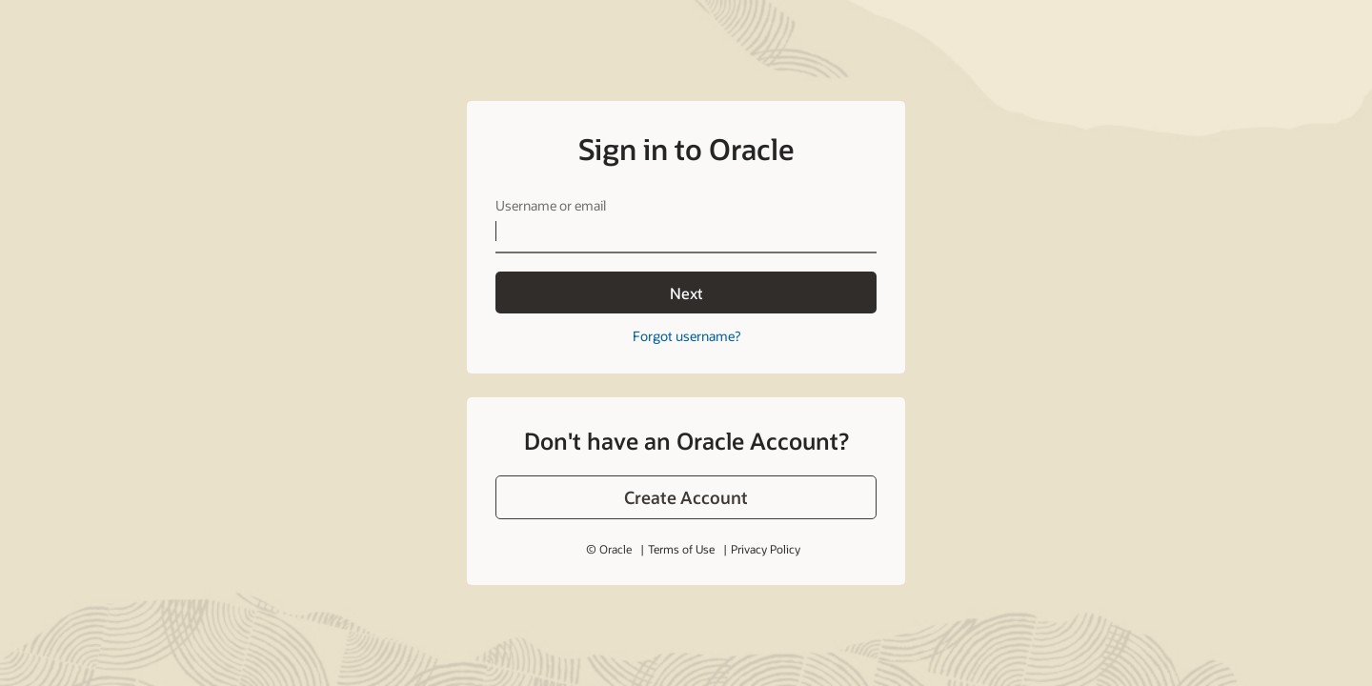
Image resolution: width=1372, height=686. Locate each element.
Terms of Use (681, 507)
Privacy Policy (765, 507)
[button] (686, 456)
